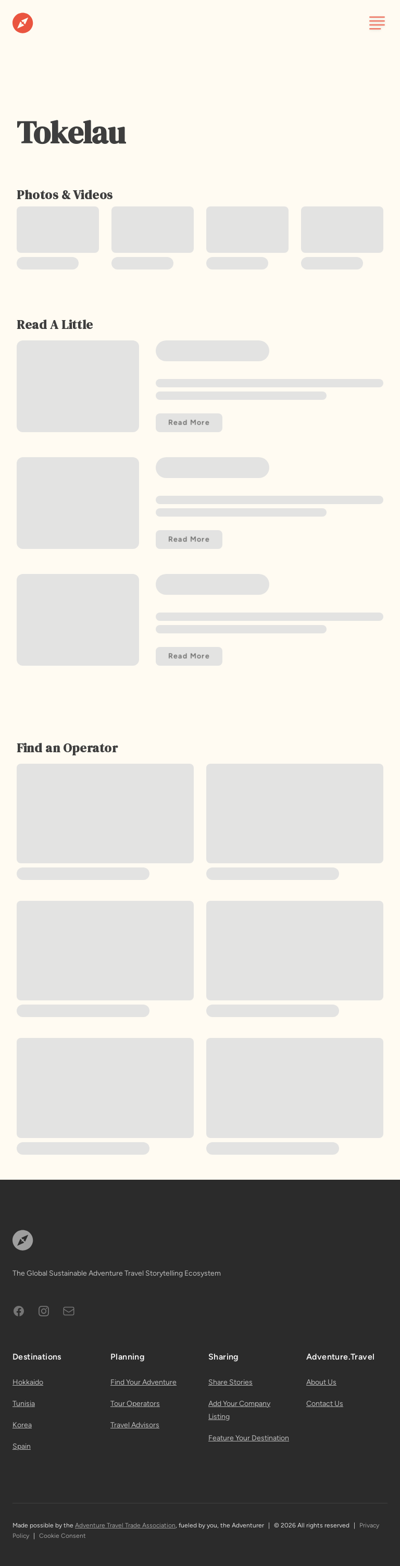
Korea (22, 1425)
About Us (321, 1382)
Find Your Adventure (143, 1382)
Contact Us (324, 1403)
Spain (21, 1446)
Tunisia (23, 1403)
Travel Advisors (134, 1425)
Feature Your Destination (248, 1438)
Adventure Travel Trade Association (125, 1525)
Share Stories (230, 1382)
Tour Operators (135, 1403)
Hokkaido (27, 1382)
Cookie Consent (62, 1535)
